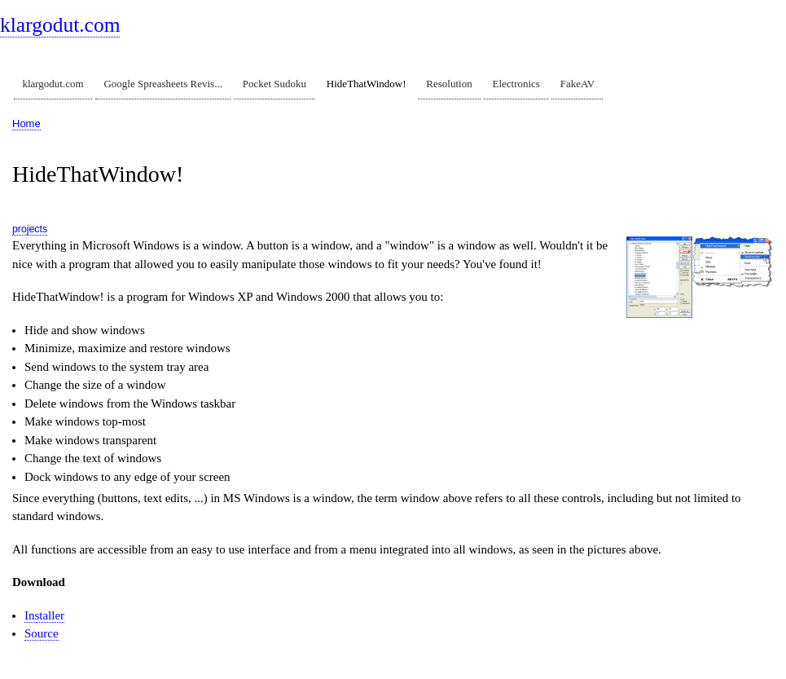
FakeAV (577, 83)
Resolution (449, 83)
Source (41, 633)
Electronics (515, 83)
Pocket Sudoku (274, 83)
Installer (44, 615)
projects (29, 229)
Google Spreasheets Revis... (162, 83)
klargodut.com (60, 25)
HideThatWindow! (366, 83)
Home (26, 123)
